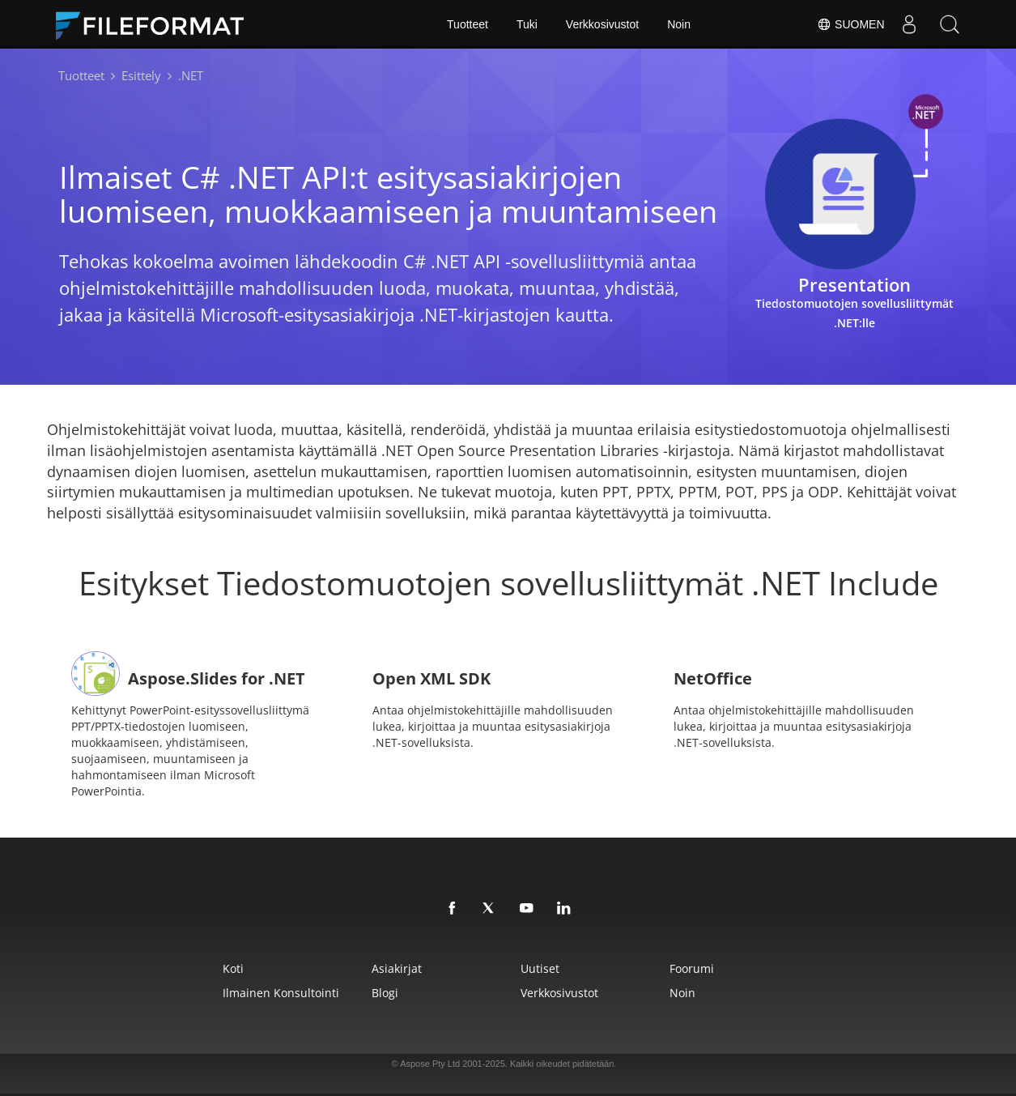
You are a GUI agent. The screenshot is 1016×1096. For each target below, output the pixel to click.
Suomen (850, 24)
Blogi (385, 992)
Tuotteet (467, 24)
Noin (679, 24)
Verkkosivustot (602, 24)
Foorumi (692, 968)
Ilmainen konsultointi (281, 992)
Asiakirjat (397, 968)
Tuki (527, 24)
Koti (233, 968)
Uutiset (540, 968)
